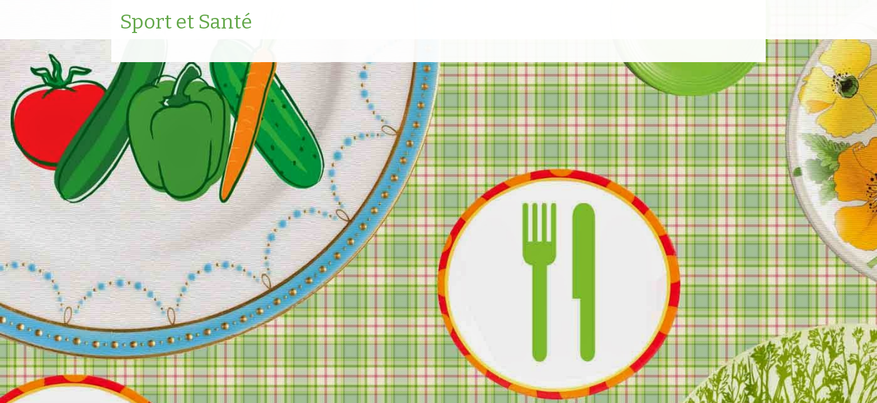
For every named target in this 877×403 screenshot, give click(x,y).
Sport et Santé (186, 22)
